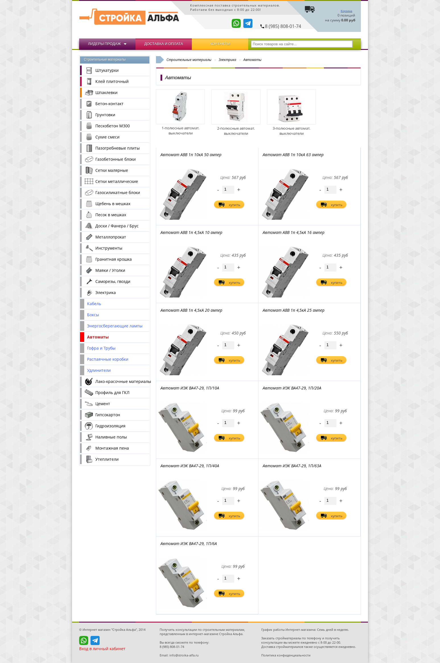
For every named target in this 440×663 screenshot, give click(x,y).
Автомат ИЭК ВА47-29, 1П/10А (190, 388)
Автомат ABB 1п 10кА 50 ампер (191, 154)
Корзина (346, 11)
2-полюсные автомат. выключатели (235, 128)
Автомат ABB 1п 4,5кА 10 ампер (191, 232)
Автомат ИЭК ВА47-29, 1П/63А (292, 465)
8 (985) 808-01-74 (283, 26)
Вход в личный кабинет (102, 648)
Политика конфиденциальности (286, 655)
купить (234, 204)
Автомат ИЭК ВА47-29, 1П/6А (189, 543)
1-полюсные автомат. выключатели (180, 128)
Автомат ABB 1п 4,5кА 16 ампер (293, 232)
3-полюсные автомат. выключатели (291, 128)
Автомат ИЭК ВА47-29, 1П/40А (190, 465)
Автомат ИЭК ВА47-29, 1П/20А (292, 388)
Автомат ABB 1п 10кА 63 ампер (293, 154)
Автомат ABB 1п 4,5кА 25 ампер (293, 310)
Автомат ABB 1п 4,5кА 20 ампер (191, 310)
